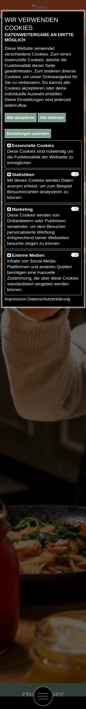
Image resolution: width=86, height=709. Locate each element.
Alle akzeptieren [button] (21, 118)
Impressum (15, 299)
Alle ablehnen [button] (52, 118)
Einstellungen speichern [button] (28, 134)
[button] (9, 145)
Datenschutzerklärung (48, 299)
